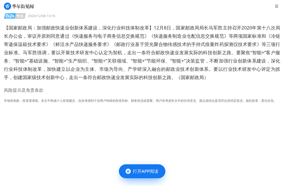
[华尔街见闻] (19, 6)
